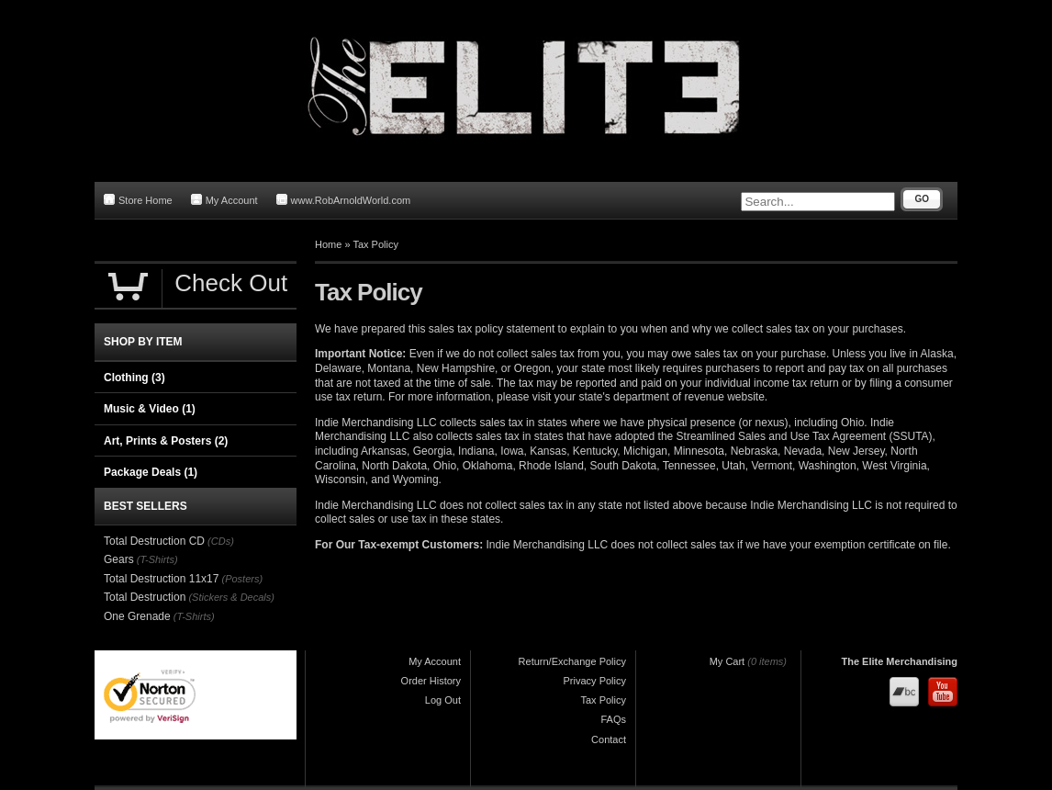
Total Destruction (144, 597)
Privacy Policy (595, 680)
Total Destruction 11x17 (161, 578)
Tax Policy (375, 244)
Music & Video (150, 408)
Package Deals (150, 472)
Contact (608, 739)
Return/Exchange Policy (572, 661)
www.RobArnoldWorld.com (343, 200)
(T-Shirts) (157, 559)
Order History (431, 680)
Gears (119, 559)
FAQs (613, 719)
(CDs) (220, 541)
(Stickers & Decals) (231, 597)
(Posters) (242, 578)
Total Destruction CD (154, 541)
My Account (224, 200)
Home (328, 244)
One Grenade (137, 616)
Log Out (443, 699)
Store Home (138, 200)
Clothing (134, 377)
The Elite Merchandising (899, 661)
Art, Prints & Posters (166, 440)
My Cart (727, 661)
